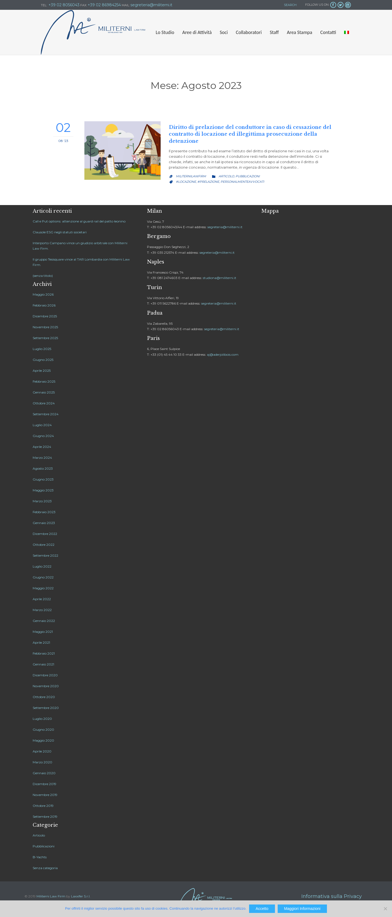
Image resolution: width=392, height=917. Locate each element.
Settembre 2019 (45, 816)
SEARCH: (290, 5)
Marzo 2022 (42, 610)
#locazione (186, 182)
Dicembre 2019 (44, 784)
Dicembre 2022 (45, 534)
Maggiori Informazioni (302, 908)
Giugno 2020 (43, 729)
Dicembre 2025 (45, 316)
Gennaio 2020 (44, 773)
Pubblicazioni (247, 176)
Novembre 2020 (46, 686)
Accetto (262, 908)
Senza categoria (45, 868)
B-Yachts (40, 857)
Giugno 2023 (43, 479)
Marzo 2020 (42, 762)
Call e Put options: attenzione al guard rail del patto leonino (79, 221)
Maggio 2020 (43, 740)
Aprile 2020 (42, 751)
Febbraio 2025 (44, 381)
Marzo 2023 (42, 501)
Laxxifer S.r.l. (80, 896)
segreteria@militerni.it (225, 227)
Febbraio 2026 (44, 305)
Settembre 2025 (45, 338)
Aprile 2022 (42, 599)
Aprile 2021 (41, 642)
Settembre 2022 (45, 555)
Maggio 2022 (43, 588)
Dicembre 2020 (45, 675)
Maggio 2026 (43, 294)
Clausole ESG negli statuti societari (60, 232)
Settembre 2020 (46, 708)
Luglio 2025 (42, 349)
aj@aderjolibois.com (222, 354)
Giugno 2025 (43, 360)
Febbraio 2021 (44, 653)
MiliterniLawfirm (191, 176)
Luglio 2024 (42, 425)
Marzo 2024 (42, 458)
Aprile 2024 (42, 447)
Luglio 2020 (42, 719)
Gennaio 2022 (44, 621)
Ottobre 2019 (43, 806)
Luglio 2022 (42, 566)
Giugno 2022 (43, 577)
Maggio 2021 (43, 632)
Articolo (226, 176)
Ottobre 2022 (43, 545)
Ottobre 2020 (44, 697)
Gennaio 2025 (44, 392)
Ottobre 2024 (44, 403)
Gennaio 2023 (44, 523)
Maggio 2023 (43, 490)
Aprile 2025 (42, 370)
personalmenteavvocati (242, 182)
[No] (385, 908)
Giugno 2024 (43, 436)
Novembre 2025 (45, 327)
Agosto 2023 (43, 468)
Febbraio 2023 (44, 512)
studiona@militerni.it (219, 278)
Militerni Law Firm (50, 896)
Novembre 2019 (45, 795)
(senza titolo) (43, 276)
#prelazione (208, 182)
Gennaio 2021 (43, 664)
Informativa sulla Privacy (331, 896)
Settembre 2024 (46, 414)
